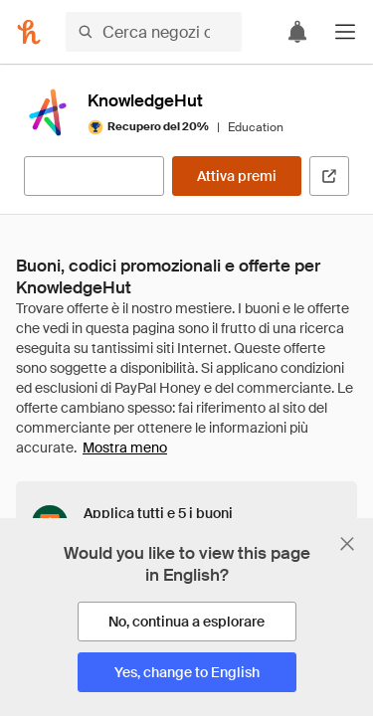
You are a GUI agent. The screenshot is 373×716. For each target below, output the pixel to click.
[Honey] (29, 32)
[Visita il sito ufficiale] (329, 176)
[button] (345, 32)
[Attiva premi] (236, 176)
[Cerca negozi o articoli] (154, 32)
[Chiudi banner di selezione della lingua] (347, 544)
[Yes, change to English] (187, 672)
